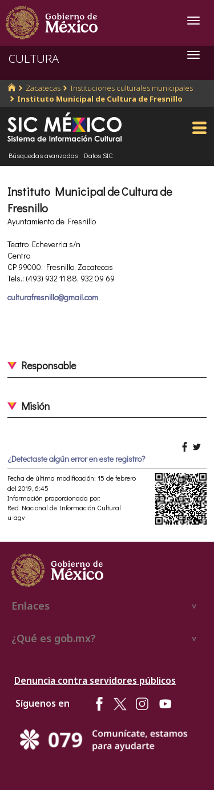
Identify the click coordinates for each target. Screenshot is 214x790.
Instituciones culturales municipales (131, 88)
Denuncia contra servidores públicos (95, 680)
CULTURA (34, 58)
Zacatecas (43, 88)
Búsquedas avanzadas (43, 155)
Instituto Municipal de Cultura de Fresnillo (100, 99)
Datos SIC (98, 155)
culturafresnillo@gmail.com (52, 297)
